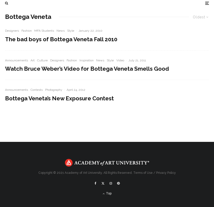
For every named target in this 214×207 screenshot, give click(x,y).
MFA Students (44, 30)
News (61, 30)
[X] (103, 183)
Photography (53, 90)
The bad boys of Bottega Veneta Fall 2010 (61, 39)
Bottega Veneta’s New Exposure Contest (59, 98)
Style (70, 30)
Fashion (26, 30)
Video (120, 60)
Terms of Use (143, 173)
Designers (12, 30)
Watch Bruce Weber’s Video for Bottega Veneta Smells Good (87, 68)
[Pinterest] (118, 183)
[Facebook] (95, 183)
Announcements (16, 60)
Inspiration (86, 60)
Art (33, 60)
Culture (42, 60)
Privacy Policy (166, 173)
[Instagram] (111, 183)
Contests (37, 90)
